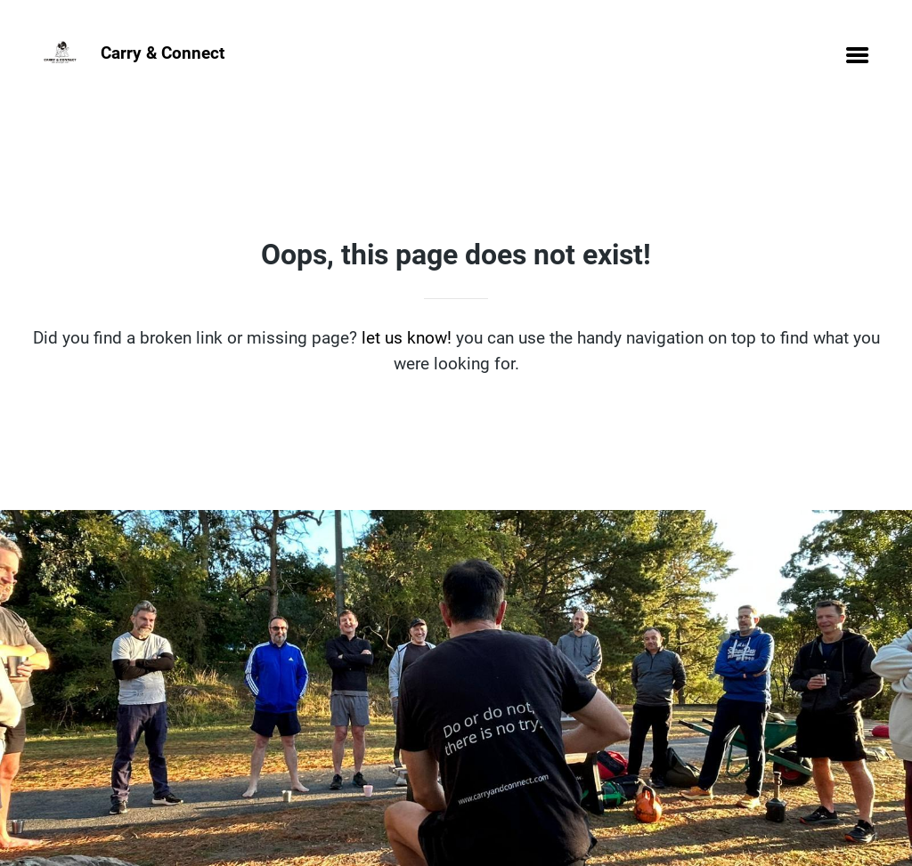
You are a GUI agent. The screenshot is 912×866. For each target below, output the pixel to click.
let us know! (407, 338)
